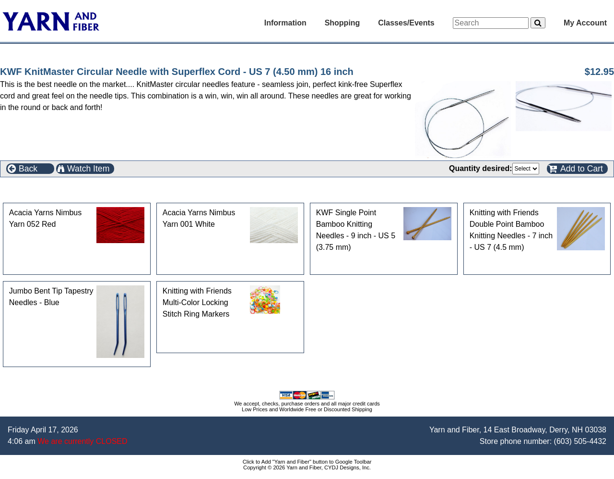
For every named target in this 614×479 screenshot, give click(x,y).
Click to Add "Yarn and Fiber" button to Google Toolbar (307, 462)
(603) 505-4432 (580, 441)
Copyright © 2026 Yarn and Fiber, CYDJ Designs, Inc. (307, 467)
